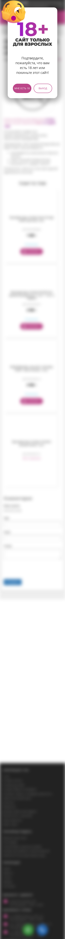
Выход (43, 88)
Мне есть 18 (22, 88)
